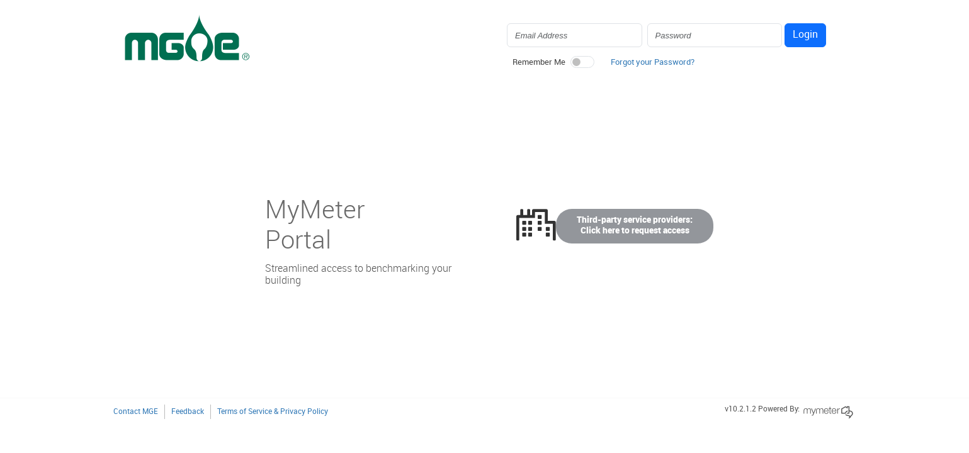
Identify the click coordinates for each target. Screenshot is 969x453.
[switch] (582, 62)
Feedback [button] (187, 412)
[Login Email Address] (574, 35)
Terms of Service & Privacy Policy (272, 412)
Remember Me (539, 62)
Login (805, 35)
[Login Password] (715, 35)
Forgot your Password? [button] (652, 62)
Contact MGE (135, 412)
